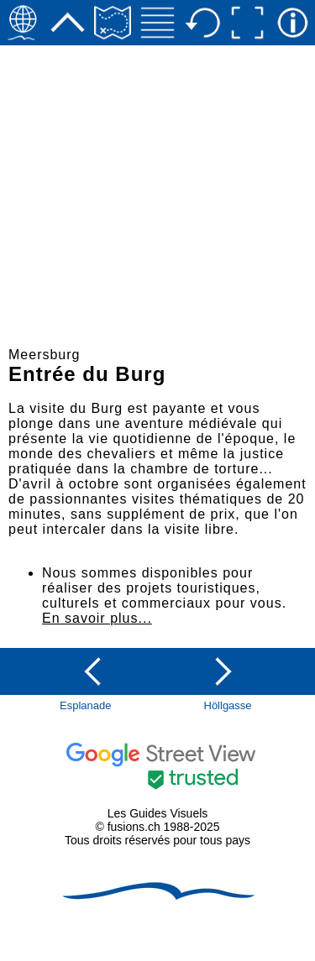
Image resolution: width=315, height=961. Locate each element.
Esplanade (85, 705)
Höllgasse (228, 705)
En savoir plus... (97, 618)
